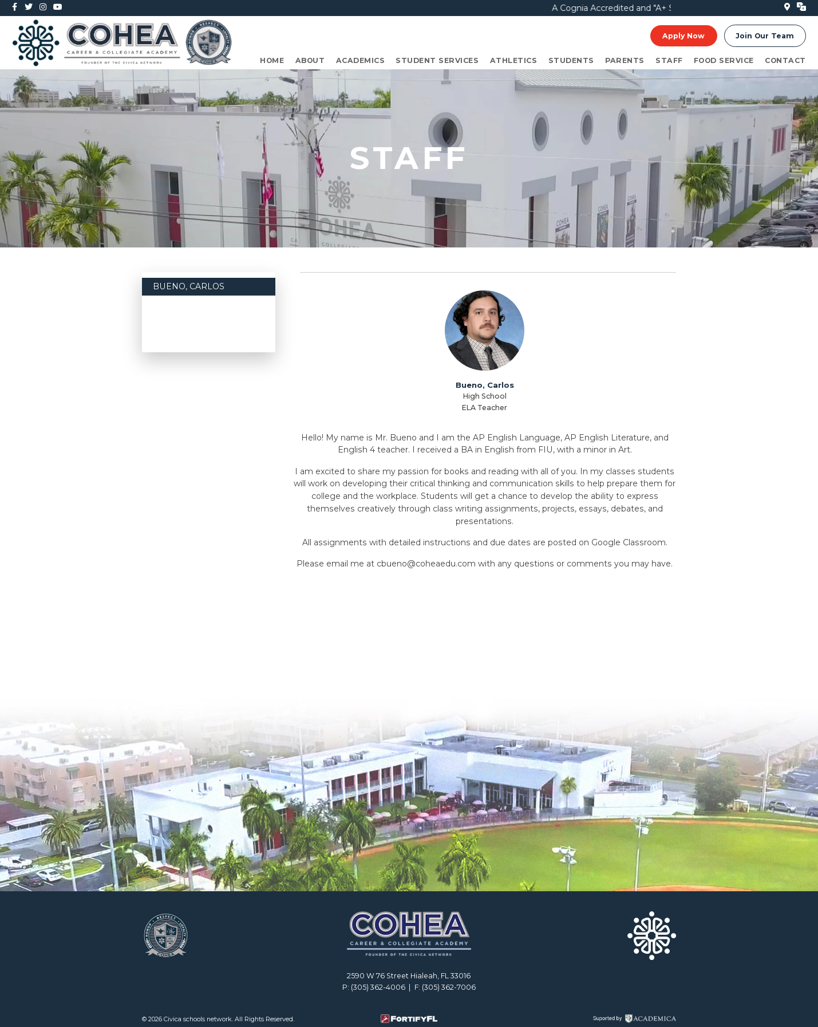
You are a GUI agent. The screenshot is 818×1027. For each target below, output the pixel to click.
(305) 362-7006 (449, 987)
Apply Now (683, 36)
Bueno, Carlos (188, 286)
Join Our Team (765, 36)
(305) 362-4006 (378, 987)
